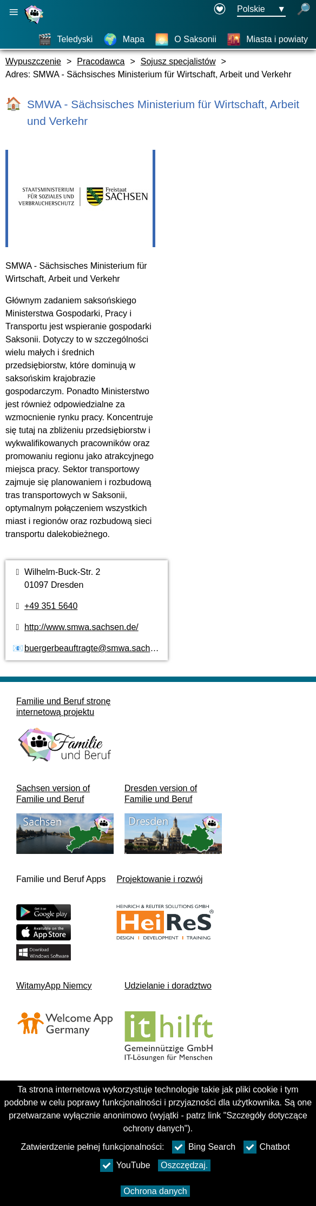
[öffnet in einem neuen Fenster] (219, 10)
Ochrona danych (155, 1191)
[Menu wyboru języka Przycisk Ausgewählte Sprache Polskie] (261, 10)
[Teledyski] (65, 39)
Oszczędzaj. (184, 1165)
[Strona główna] (35, 23)
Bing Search (203, 1147)
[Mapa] (124, 39)
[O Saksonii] (185, 39)
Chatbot (266, 1147)
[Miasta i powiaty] (267, 39)
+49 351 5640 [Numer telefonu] (50, 606)
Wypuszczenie (33, 61)
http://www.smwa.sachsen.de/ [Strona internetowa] (81, 627)
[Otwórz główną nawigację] (13, 12)
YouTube (125, 1165)
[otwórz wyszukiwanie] (304, 10)
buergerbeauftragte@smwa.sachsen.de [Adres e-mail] (100, 648)
